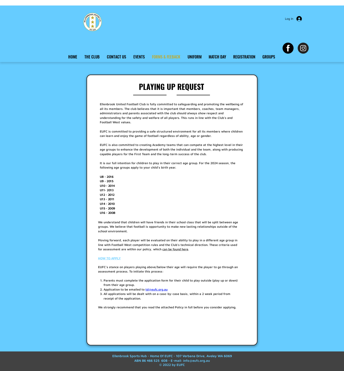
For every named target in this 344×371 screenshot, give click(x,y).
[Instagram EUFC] (303, 48)
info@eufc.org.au (196, 360)
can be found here (175, 249)
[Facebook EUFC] (288, 48)
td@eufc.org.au (156, 289)
